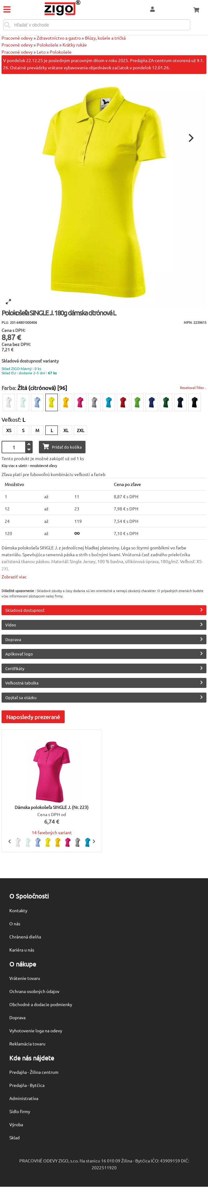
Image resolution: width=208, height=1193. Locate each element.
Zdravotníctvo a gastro (59, 38)
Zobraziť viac (14, 576)
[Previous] (10, 841)
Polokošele (47, 44)
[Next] (190, 138)
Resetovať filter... (193, 387)
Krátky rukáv (74, 44)
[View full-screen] (8, 301)
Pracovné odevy (17, 38)
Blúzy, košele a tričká (105, 38)
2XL (80, 430)
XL (65, 430)
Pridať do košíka (62, 447)
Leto (41, 52)
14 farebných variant (52, 832)
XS (8, 430)
